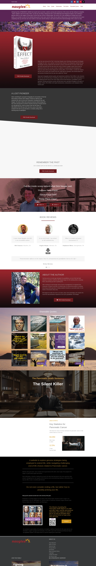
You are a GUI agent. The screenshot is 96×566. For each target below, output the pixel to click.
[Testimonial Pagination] (46, 267)
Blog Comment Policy (54, 551)
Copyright (51, 553)
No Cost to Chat (53, 556)
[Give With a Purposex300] (76, 351)
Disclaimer (51, 549)
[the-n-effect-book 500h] (23, 36)
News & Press (52, 544)
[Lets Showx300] (57, 333)
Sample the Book (53, 554)
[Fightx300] (19, 316)
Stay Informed (52, 543)
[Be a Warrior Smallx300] (38, 351)
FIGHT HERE (14, 1)
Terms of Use (52, 546)
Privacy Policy (52, 548)
